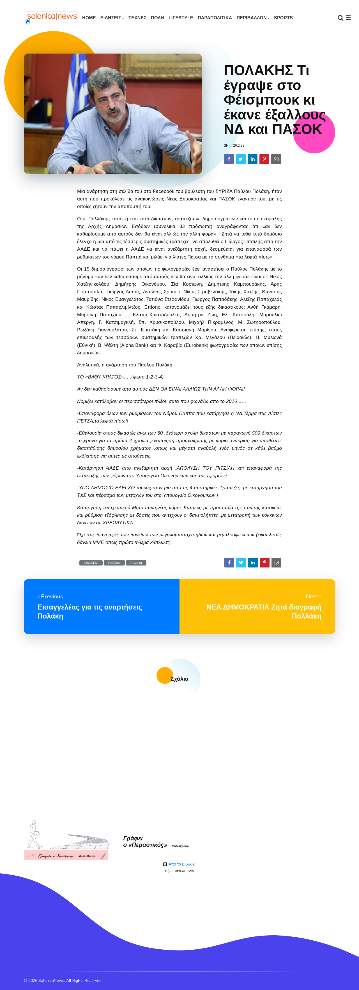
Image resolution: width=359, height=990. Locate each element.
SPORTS (283, 17)
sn (226, 145)
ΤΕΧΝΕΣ (137, 17)
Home (89, 17)
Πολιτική (136, 563)
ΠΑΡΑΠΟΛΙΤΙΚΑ (215, 17)
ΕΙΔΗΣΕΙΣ (110, 17)
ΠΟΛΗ (157, 17)
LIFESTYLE (181, 17)
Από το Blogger (179, 864)
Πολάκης (114, 563)
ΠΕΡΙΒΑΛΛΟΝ (251, 17)
